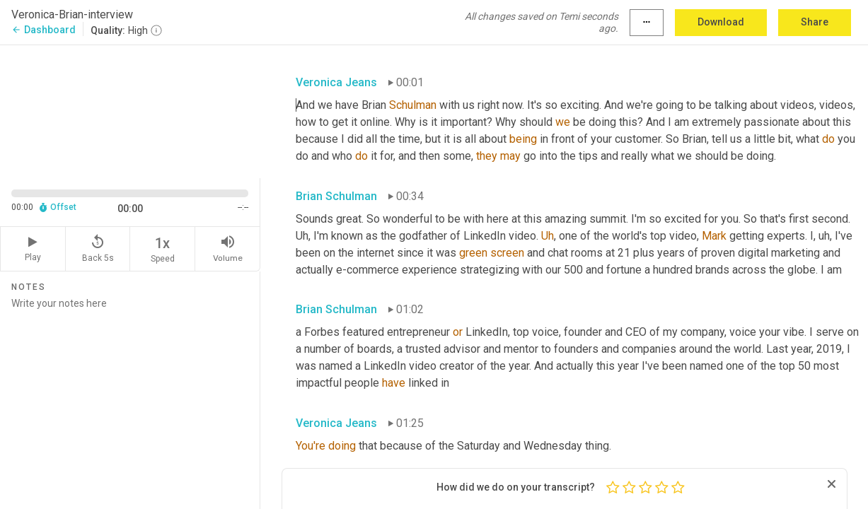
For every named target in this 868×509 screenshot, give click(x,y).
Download (721, 22)
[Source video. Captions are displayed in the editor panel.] (130, 110)
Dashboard (43, 29)
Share (814, 22)
